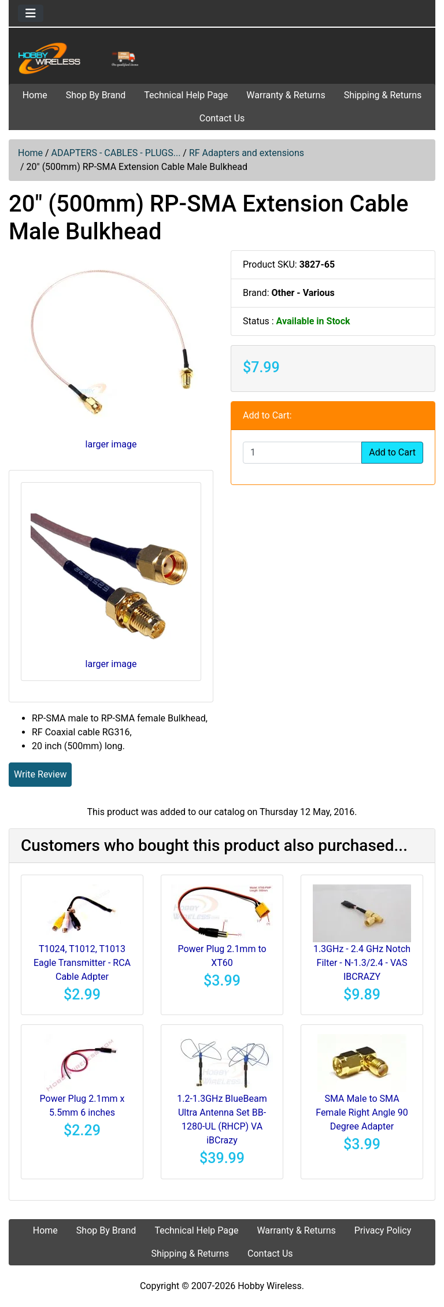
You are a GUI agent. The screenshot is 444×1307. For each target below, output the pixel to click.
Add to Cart (392, 452)
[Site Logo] (80, 58)
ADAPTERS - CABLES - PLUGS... (116, 152)
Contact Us (222, 118)
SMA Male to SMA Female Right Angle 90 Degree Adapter (362, 1112)
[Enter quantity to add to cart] (302, 453)
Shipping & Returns (383, 95)
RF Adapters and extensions (246, 152)
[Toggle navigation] (30, 13)
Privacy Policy (383, 1230)
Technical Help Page (186, 95)
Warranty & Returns (285, 95)
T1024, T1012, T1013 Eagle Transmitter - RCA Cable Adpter (82, 962)
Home (35, 95)
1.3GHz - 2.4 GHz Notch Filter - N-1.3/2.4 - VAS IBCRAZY (361, 962)
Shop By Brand (96, 95)
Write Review (40, 774)
